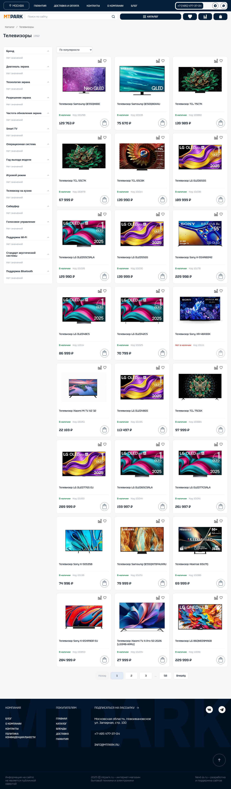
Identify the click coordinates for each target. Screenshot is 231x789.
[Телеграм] (215, 6)
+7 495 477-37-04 (107, 734)
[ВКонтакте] (222, 710)
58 (165, 675)
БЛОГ (134, 5)
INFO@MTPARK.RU (106, 745)
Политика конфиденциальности (20, 735)
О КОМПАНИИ (115, 5)
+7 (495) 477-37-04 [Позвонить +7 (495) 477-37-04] (189, 5)
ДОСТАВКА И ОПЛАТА (66, 5)
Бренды (61, 728)
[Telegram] (209, 710)
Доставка (62, 733)
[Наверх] (219, 760)
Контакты (12, 728)
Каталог (10, 27)
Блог (8, 718)
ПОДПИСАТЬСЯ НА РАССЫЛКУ (116, 708)
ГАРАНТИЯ (40, 5)
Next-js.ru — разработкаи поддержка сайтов (210, 779)
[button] (71, 16)
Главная (61, 718)
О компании (13, 723)
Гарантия (62, 739)
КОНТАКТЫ (93, 5)
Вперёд (181, 675)
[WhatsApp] (224, 6)
